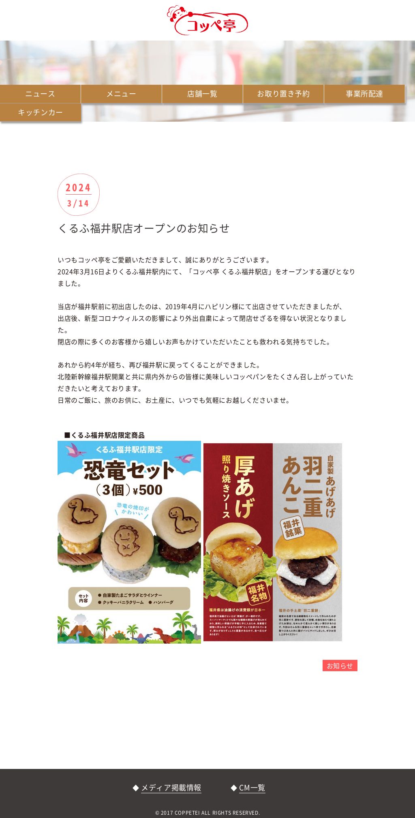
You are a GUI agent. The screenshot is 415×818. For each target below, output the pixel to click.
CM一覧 (252, 787)
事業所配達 (364, 93)
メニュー (121, 93)
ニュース (40, 93)
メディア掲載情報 (171, 787)
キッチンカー (40, 112)
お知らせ (340, 665)
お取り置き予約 (283, 93)
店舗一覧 (202, 93)
